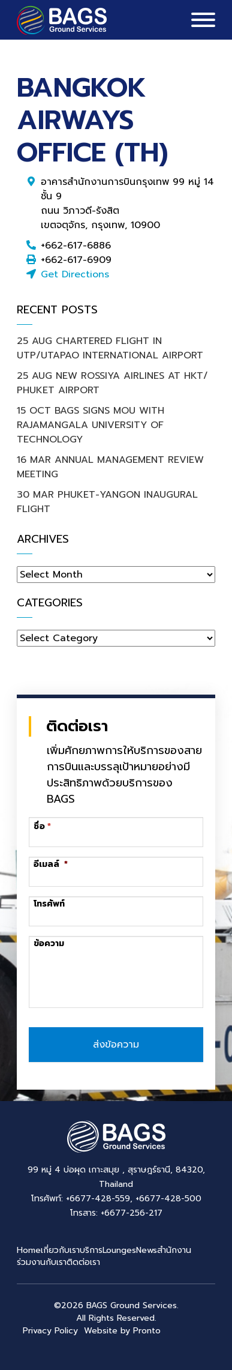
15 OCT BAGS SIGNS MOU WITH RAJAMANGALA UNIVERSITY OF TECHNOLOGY (90, 425)
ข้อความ (49, 943)
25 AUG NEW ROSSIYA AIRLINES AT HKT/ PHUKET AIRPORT (112, 383)
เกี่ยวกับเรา (60, 1250)
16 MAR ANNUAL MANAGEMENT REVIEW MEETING (110, 467)
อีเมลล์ (51, 864)
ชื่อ (39, 826)
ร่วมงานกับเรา (42, 1262)
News (146, 1250)
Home (29, 1250)
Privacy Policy (50, 1330)
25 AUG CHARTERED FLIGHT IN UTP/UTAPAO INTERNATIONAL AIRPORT (110, 348)
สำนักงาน (174, 1250)
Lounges (119, 1250)
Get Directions (75, 274)
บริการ (91, 1250)
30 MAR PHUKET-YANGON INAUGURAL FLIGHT (107, 501)
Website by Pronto (122, 1330)
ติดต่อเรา (83, 1262)
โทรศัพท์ (49, 904)
